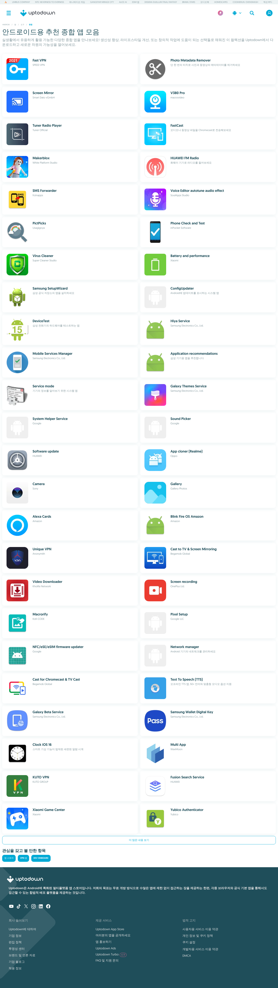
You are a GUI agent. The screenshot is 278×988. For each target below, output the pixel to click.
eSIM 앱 (135, 2)
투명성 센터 (17, 949)
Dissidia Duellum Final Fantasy (160, 2)
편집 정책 (15, 942)
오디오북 (204, 2)
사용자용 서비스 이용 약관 (200, 929)
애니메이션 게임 (77, 2)
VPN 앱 (23, 858)
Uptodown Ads (106, 948)
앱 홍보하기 (104, 942)
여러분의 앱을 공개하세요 (113, 935)
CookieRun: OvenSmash (245, 2)
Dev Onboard (40, 858)
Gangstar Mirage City (102, 2)
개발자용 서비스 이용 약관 (200, 949)
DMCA (186, 956)
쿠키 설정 (188, 942)
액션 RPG (267, 2)
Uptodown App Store (110, 929)
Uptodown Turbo (111, 954)
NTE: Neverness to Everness (49, 2)
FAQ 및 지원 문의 (107, 960)
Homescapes (221, 2)
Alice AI (123, 2)
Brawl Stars (188, 2)
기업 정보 (15, 936)
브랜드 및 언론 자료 (22, 955)
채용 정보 (15, 968)
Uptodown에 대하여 (22, 929)
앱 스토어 (8, 858)
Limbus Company (21, 2)
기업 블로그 (17, 962)
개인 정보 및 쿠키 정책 (197, 936)
